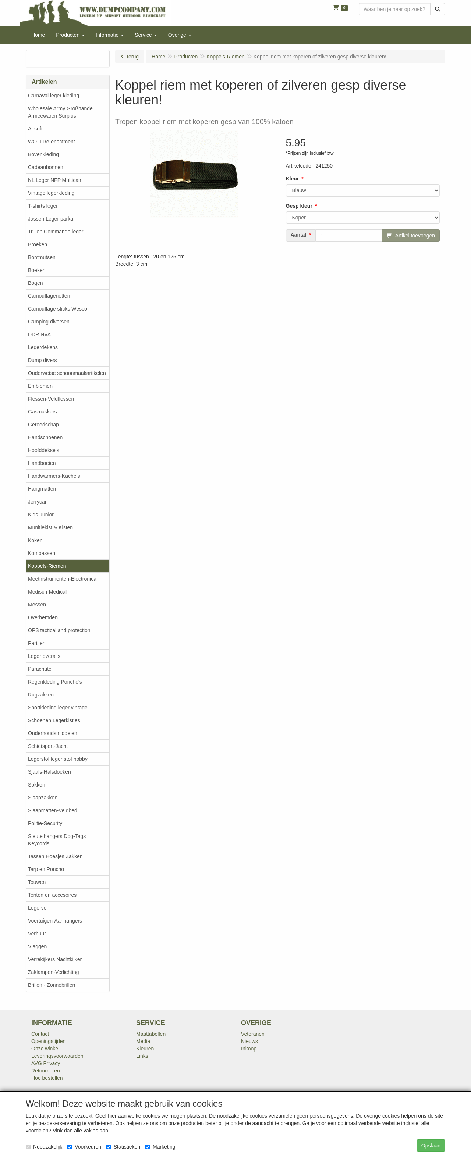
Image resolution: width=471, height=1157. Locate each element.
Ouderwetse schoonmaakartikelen (67, 373)
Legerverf (39, 908)
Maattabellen (151, 1034)
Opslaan (430, 1146)
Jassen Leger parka (50, 219)
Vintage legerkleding (51, 193)
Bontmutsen (42, 257)
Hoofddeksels (43, 450)
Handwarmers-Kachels (54, 476)
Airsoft (35, 129)
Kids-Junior (41, 514)
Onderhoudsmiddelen (52, 733)
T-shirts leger (43, 206)
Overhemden (43, 617)
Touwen (37, 882)
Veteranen (253, 1034)
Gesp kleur (299, 206)
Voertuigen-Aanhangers (55, 921)
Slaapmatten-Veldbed (52, 810)
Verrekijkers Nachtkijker (55, 959)
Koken (35, 540)
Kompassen (41, 553)
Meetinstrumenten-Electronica (62, 579)
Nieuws (249, 1041)
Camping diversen (49, 322)
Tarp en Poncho (46, 869)
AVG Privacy (45, 1063)
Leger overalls (44, 656)
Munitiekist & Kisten (50, 527)
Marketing (160, 1147)
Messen (37, 605)
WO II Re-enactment (51, 141)
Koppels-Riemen (47, 566)
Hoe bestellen (47, 1078)
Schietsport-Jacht (48, 746)
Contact (40, 1034)
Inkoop (248, 1049)
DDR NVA (39, 334)
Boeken (36, 270)
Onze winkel (45, 1049)
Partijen (36, 643)
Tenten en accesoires (52, 895)
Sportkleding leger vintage (58, 707)
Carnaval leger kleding (53, 95)
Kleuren (145, 1049)
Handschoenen (45, 437)
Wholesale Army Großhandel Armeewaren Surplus (61, 112)
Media (143, 1041)
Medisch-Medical (47, 592)
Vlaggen (37, 946)
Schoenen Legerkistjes (54, 720)
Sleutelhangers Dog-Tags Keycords (57, 839)
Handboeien (42, 463)
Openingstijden (48, 1041)
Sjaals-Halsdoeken (49, 772)
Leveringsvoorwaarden (57, 1056)
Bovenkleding (43, 154)
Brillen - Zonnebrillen (51, 985)
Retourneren (45, 1071)
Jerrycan (38, 502)
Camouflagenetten (49, 296)
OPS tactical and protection (59, 630)
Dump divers (42, 360)
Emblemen (40, 386)
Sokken (36, 785)
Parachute (40, 669)
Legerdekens (43, 347)
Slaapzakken (42, 797)
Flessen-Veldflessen (51, 399)
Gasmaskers (42, 412)
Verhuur (37, 933)
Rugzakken (41, 695)
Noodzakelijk (44, 1147)
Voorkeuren (84, 1147)
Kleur (292, 179)
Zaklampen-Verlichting (53, 972)
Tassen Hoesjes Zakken (55, 856)
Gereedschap (43, 424)
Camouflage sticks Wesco (57, 309)
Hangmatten (42, 489)
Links (142, 1056)
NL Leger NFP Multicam (55, 180)
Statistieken (123, 1147)
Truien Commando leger (55, 231)
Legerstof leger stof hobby (58, 759)
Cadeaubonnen (45, 167)
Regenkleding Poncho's (55, 682)
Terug (132, 57)
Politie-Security (45, 823)
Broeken (37, 244)
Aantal (299, 234)
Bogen (35, 283)
